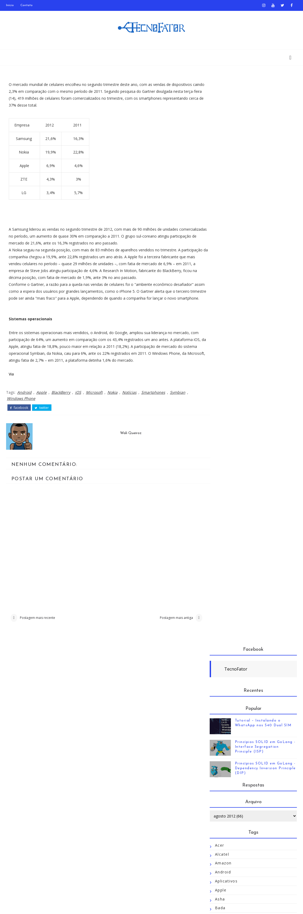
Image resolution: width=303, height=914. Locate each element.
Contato (26, 5)
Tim (219, 771)
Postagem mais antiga (169, 625)
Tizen (220, 780)
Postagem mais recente (37, 625)
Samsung (224, 681)
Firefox (222, 394)
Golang (222, 421)
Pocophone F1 (230, 627)
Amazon (223, 287)
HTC (219, 457)
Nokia (112, 399)
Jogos (221, 493)
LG (218, 520)
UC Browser (227, 807)
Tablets (223, 753)
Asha (220, 323)
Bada (220, 332)
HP (218, 448)
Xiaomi (222, 860)
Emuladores (227, 376)
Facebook (225, 385)
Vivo (219, 825)
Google (222, 430)
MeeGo (222, 538)
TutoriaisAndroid (232, 798)
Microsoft (94, 399)
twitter (42, 415)
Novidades (226, 600)
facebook (19, 415)
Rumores (224, 663)
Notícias (129, 399)
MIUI (220, 556)
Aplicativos (226, 305)
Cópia (221, 349)
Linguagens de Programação (245, 529)
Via (11, 381)
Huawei (222, 466)
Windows (224, 842)
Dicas (221, 367)
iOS (78, 399)
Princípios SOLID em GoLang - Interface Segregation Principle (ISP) (265, 170)
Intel (220, 475)
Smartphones (153, 399)
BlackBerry (60, 399)
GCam (221, 403)
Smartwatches (229, 708)
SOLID (221, 726)
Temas (222, 762)
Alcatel (222, 278)
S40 (219, 672)
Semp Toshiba (229, 690)
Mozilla (222, 573)
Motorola (224, 564)
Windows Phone (21, 405)
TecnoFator (235, 93)
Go (218, 412)
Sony (220, 735)
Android (24, 399)
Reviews (223, 654)
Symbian (177, 399)
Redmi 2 (223, 636)
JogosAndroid (229, 502)
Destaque (225, 358)
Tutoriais (224, 788)
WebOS (222, 833)
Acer (219, 269)
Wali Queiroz (127, 440)
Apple (41, 399)
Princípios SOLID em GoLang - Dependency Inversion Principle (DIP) (265, 192)
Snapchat (224, 717)
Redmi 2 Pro (228, 645)
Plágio (221, 618)
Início (10, 5)
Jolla (219, 511)
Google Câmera (231, 439)
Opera (221, 609)
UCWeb (222, 816)
